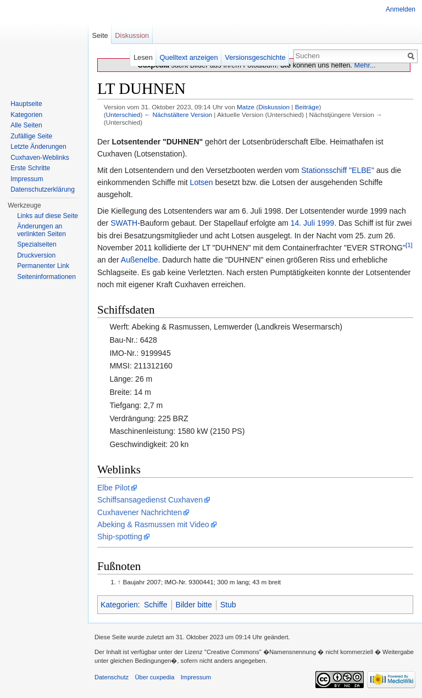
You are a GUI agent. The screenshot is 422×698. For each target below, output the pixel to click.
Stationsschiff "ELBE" (337, 170)
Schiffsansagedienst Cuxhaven (150, 499)
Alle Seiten (26, 125)
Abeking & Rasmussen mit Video (153, 524)
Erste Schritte (30, 168)
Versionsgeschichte (255, 57)
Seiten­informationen (46, 277)
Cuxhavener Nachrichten (139, 512)
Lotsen (201, 182)
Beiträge (307, 106)
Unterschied (123, 114)
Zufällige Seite (31, 136)
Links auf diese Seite (47, 216)
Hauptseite (26, 104)
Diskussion (274, 106)
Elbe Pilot (113, 487)
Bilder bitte (194, 604)
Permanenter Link (43, 266)
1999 (325, 223)
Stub (228, 604)
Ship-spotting (119, 536)
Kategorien (119, 604)
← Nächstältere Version (178, 114)
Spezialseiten (36, 244)
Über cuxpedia (154, 677)
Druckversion (36, 255)
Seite (100, 35)
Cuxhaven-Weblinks (39, 157)
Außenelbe (139, 259)
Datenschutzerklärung (42, 189)
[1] (409, 244)
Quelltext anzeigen (189, 57)
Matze (245, 106)
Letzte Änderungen (38, 146)
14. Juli (303, 223)
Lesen (143, 57)
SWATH (123, 223)
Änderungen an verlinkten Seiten (41, 230)
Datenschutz (112, 677)
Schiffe (156, 604)
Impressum (26, 179)
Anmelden (400, 9)
